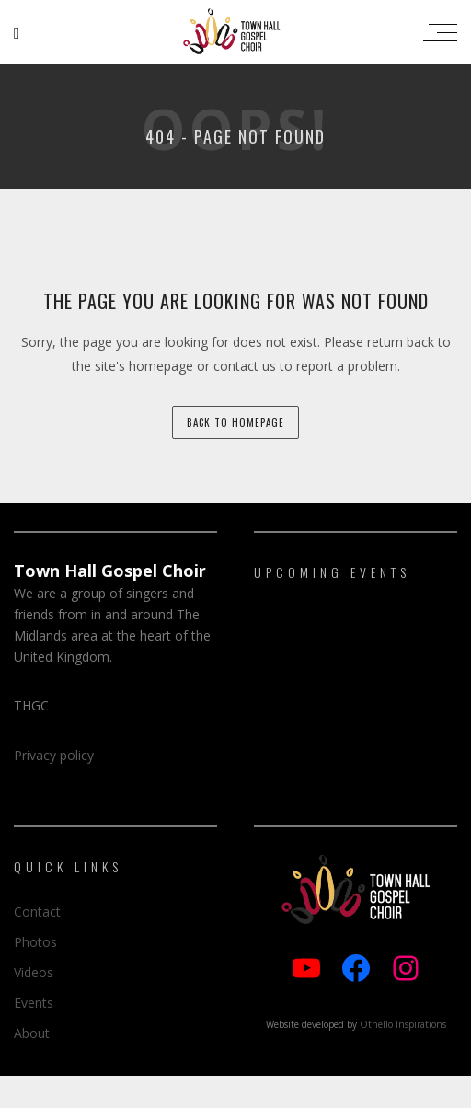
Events (33, 1002)
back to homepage (235, 422)
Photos (35, 942)
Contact (37, 911)
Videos (33, 972)
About (32, 1033)
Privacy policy (54, 755)
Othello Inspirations (403, 1024)
